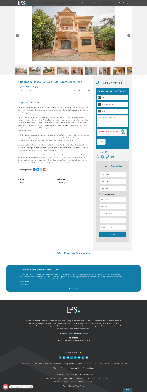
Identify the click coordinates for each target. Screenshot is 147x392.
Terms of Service (68, 386)
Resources (87, 3)
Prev (18, 36)
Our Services (74, 3)
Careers (64, 368)
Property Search (49, 3)
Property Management (73, 364)
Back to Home (88, 368)
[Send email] (112, 157)
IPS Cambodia (59, 374)
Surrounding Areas (106, 194)
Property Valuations (53, 364)
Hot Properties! (109, 3)
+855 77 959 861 (110, 82)
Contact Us (74, 368)
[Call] (107, 157)
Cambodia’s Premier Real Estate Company (79, 374)
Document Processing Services (98, 364)
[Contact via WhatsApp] (97, 157)
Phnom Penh (25, 364)
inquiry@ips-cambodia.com (80, 341)
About (97, 3)
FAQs (55, 368)
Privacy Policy (79, 386)
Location (62, 3)
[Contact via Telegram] (102, 157)
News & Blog (123, 3)
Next (129, 36)
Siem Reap (38, 323)
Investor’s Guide (120, 364)
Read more (61, 279)
